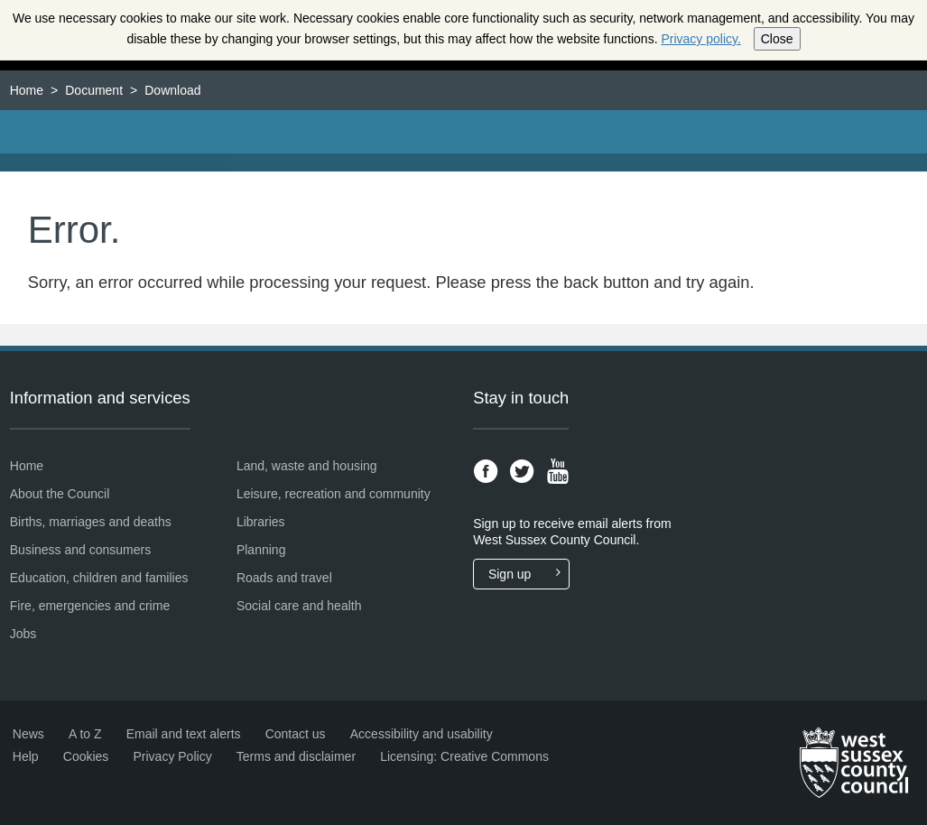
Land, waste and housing (306, 466)
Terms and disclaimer (296, 756)
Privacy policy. (700, 39)
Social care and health (299, 605)
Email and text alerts (183, 734)
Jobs (23, 633)
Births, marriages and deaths (90, 521)
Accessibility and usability (421, 734)
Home (26, 90)
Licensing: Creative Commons (464, 756)
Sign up (528, 574)
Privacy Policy (173, 756)
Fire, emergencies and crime (90, 605)
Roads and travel (284, 577)
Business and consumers (80, 549)
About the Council (60, 494)
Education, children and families (99, 577)
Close (777, 39)
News (28, 734)
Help (26, 756)
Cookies (86, 756)
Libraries (260, 521)
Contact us (295, 734)
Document (94, 90)
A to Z (85, 734)
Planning (261, 549)
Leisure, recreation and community (333, 494)
